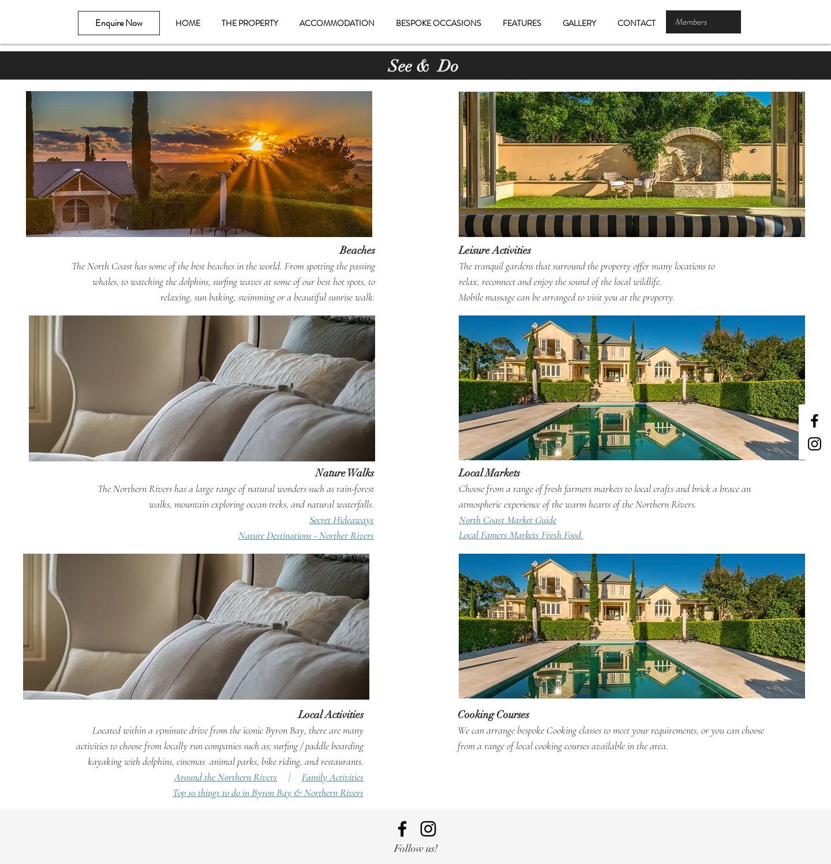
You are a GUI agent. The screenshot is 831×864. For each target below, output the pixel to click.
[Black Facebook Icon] (814, 421)
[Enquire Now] (119, 23)
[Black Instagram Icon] (814, 444)
